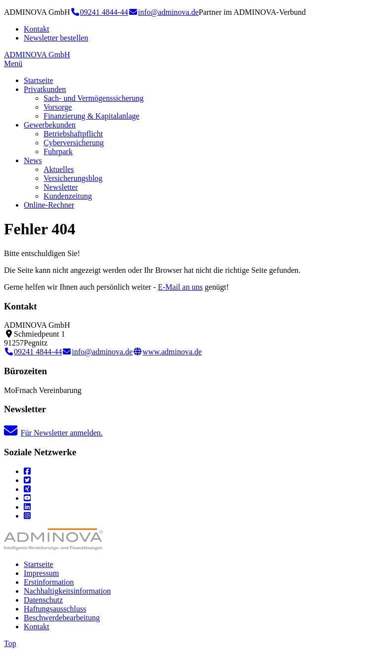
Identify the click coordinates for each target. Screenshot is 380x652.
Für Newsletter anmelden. (53, 433)
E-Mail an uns (180, 287)
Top (10, 643)
